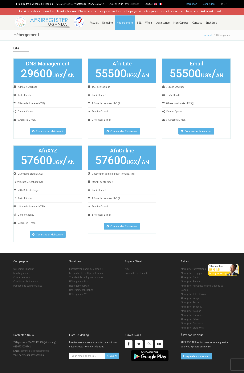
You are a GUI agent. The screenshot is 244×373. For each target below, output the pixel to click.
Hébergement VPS (78, 294)
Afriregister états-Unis (192, 327)
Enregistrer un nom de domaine (86, 269)
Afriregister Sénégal (191, 306)
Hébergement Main (79, 285)
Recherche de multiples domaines (87, 273)
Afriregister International (194, 269)
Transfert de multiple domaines (86, 277)
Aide (127, 269)
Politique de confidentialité (27, 285)
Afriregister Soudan (191, 311)
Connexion (209, 4)
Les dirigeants (20, 273)
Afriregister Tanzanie (192, 315)
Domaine (107, 22)
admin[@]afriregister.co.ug (38, 4)
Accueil (94, 22)
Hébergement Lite (78, 281)
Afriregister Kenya (190, 298)
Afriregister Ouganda (192, 323)
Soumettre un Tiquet (136, 273)
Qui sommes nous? (23, 269)
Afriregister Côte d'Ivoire (193, 294)
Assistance (163, 22)
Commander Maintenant (47, 131)
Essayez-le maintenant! (196, 356)
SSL (139, 22)
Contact (197, 22)
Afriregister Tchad (190, 319)
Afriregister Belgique (191, 273)
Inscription (191, 4)
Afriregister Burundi (191, 281)
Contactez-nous (21, 277)
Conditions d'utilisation (25, 281)
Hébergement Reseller (81, 290)
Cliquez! (112, 356)
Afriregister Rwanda (191, 302)
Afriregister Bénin (190, 277)
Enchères (211, 22)
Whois (148, 22)
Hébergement (125, 22)
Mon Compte (181, 22)
